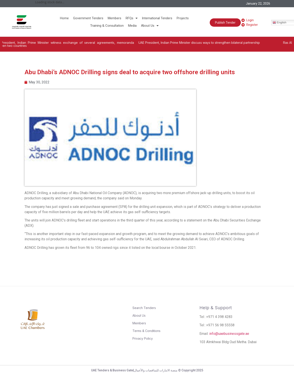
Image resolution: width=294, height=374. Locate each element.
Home (64, 18)
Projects (183, 18)
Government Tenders (88, 18)
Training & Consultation (107, 26)
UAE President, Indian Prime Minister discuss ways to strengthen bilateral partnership (205, 42)
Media (132, 26)
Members (114, 18)
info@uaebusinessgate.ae (229, 334)
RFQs (131, 18)
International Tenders (157, 18)
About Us (149, 25)
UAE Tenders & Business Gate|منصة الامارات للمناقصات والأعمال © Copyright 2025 (147, 370)
